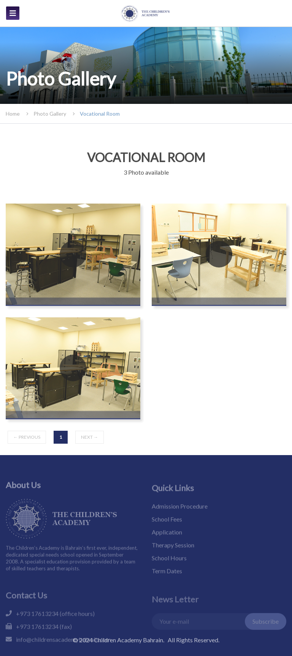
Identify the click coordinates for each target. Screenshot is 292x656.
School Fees (167, 528)
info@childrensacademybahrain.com (63, 649)
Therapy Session (173, 553)
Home (13, 113)
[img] (12, 13)
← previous (26, 437)
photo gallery (49, 113)
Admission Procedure (180, 515)
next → (89, 437)
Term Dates (167, 579)
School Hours (169, 566)
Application (167, 541)
